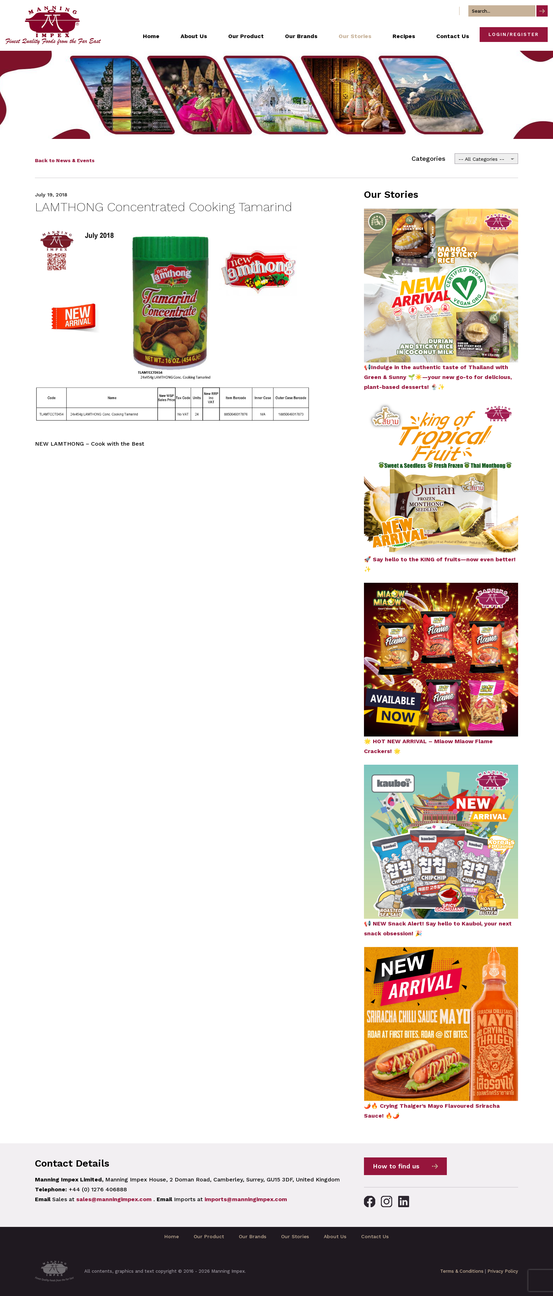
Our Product (209, 1236)
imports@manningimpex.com (246, 1199)
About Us (335, 1236)
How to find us (396, 1166)
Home (171, 1236)
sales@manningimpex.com (114, 1199)
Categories (428, 158)
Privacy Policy (502, 1271)
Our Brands (252, 1236)
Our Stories (295, 1236)
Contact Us (375, 1236)
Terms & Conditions (462, 1271)
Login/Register (513, 34)
